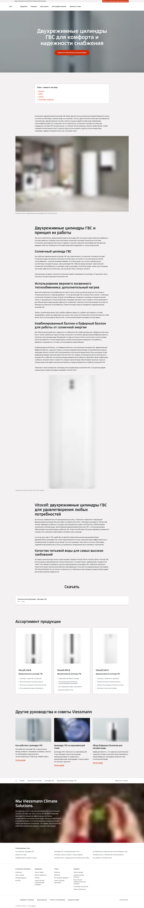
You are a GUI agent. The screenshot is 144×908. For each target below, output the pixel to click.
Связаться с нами (75, 6)
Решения (34, 6)
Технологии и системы (34, 781)
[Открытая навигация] (11, 6)
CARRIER (33, 906)
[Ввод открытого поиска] (128, 6)
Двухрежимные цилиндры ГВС (67, 781)
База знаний (44, 6)
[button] (121, 780)
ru (16, 781)
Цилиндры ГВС (49, 781)
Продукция (23, 6)
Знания (22, 781)
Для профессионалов (59, 6)
